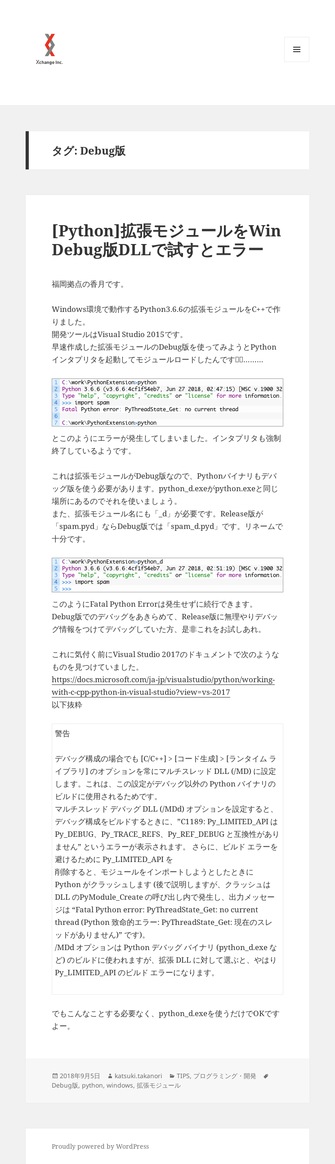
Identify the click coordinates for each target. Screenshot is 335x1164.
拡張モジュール (159, 1085)
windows (120, 1085)
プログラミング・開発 (224, 1075)
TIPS (183, 1075)
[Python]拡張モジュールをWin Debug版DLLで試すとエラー (166, 240)
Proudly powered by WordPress (100, 1146)
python (92, 1085)
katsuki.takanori (138, 1075)
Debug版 (65, 1085)
